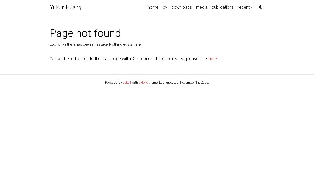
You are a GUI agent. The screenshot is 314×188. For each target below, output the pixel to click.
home (153, 7)
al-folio (143, 82)
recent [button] (244, 7)
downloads (181, 7)
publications (223, 7)
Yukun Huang (65, 7)
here (213, 58)
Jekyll (127, 82)
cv (165, 7)
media (202, 7)
